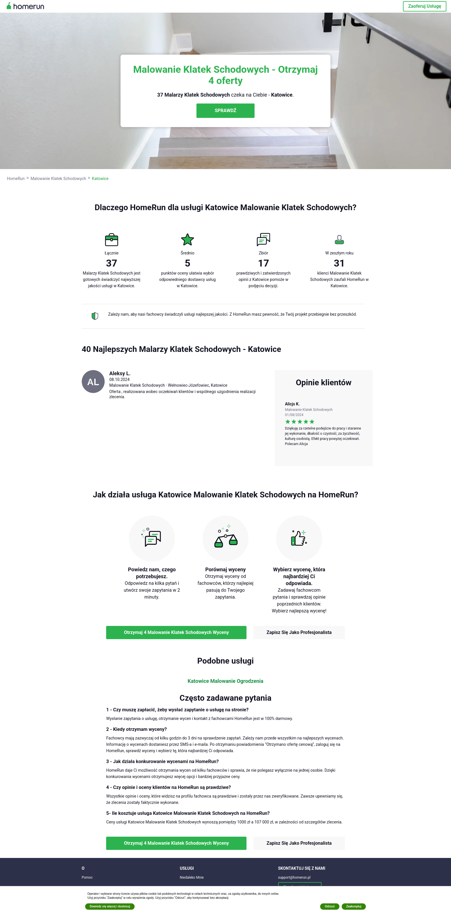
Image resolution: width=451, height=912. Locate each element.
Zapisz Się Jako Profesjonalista (299, 632)
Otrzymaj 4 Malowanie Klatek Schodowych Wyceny (176, 632)
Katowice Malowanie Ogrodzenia (225, 681)
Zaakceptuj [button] (353, 906)
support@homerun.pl (294, 877)
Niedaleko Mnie (192, 877)
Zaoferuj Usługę (424, 6)
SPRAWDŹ (225, 110)
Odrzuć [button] (330, 906)
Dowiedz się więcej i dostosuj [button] (110, 906)
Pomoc (87, 877)
